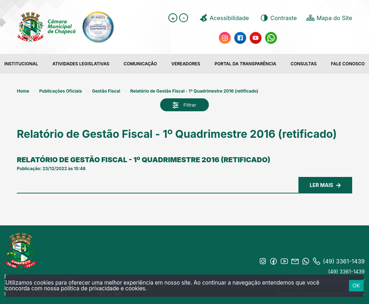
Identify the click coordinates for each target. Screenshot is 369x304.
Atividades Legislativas (80, 63)
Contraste (278, 17)
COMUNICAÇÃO (140, 63)
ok (356, 285)
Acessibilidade (224, 17)
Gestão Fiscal (106, 91)
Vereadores (185, 63)
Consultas (304, 63)
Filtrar (184, 105)
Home (23, 91)
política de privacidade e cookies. (104, 288)
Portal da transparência (245, 63)
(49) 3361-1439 (346, 271)
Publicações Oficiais (60, 91)
